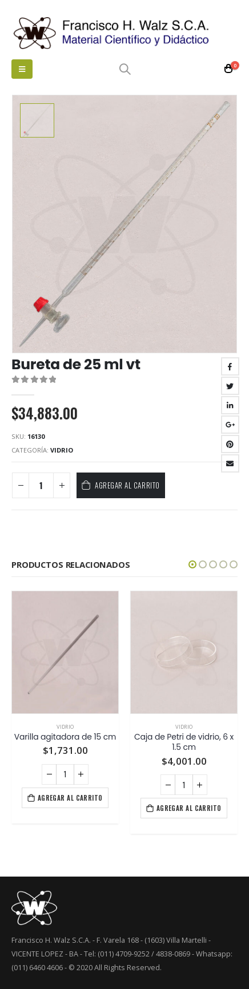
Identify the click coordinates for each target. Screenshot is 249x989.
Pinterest (230, 444)
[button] (192, 564)
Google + (230, 424)
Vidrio (61, 450)
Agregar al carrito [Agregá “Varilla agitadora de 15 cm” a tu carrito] (70, 797)
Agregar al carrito (127, 485)
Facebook (230, 366)
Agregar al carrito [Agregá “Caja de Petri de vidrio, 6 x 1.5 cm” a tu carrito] (189, 808)
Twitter (230, 386)
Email (230, 463)
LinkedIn (230, 405)
